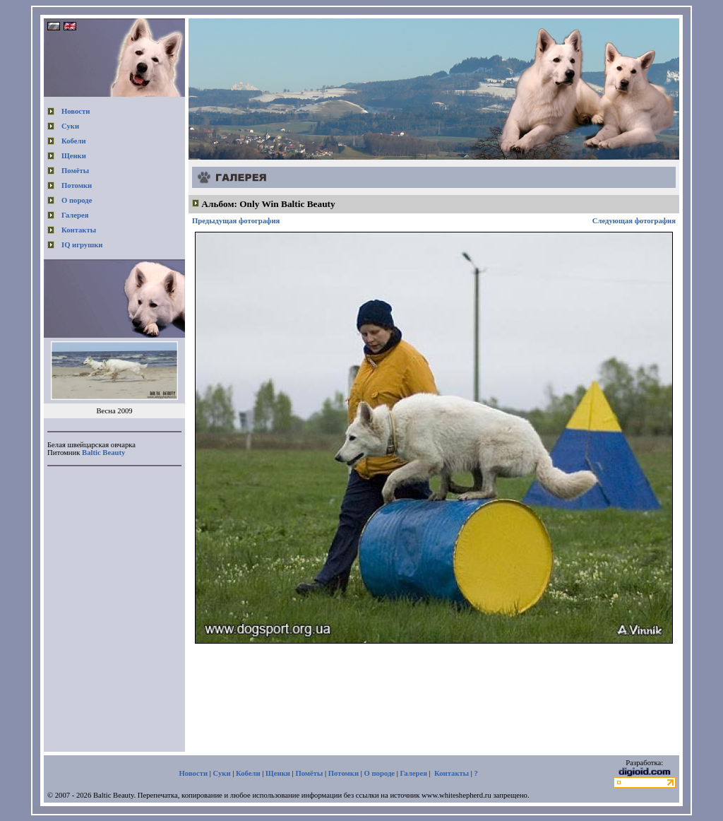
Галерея (74, 215)
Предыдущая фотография (236, 221)
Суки (70, 126)
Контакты (78, 230)
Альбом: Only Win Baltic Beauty (268, 204)
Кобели (73, 141)
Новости (75, 111)
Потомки (76, 185)
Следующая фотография (634, 221)
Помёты (75, 171)
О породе (76, 200)
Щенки (73, 156)
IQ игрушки (81, 245)
